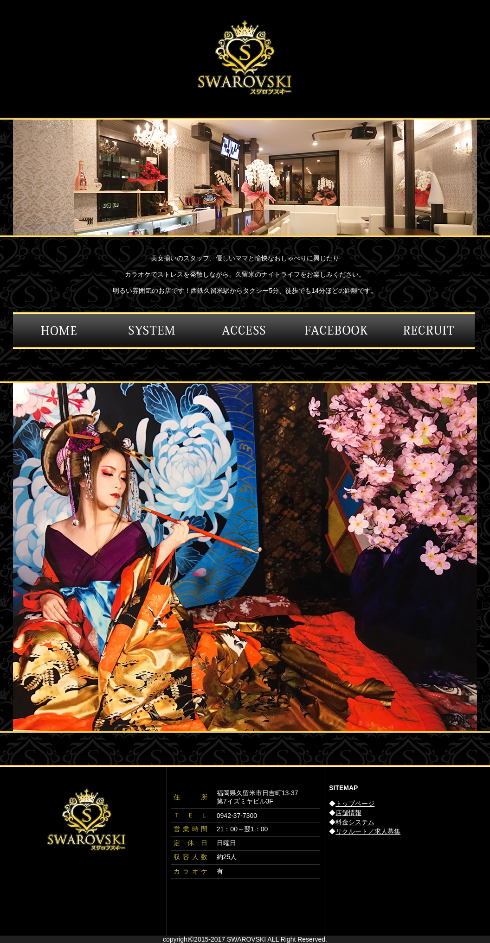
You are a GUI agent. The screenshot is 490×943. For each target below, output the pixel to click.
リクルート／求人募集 (367, 831)
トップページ (354, 803)
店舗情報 (348, 812)
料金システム (354, 822)
